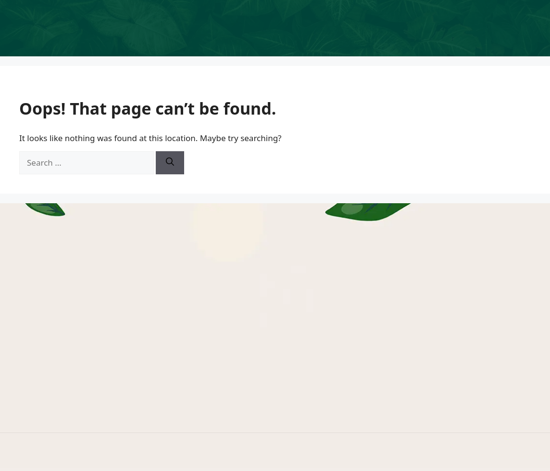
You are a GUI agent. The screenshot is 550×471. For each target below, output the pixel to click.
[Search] (170, 162)
